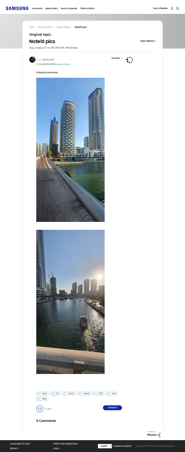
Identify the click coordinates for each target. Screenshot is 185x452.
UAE (100, 393)
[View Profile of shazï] (39, 60)
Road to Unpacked (69, 8)
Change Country (122, 446)
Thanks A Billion (87, 8)
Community (37, 8)
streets (86, 393)
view (114, 393)
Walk (44, 399)
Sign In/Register (160, 8)
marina (71, 393)
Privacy (14, 448)
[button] (117, 58)
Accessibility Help (20, 444)
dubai (44, 393)
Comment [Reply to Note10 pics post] (112, 407)
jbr (57, 393)
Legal (56, 448)
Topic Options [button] (147, 41)
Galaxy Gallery (51, 8)
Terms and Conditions (65, 444)
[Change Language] (105, 446)
